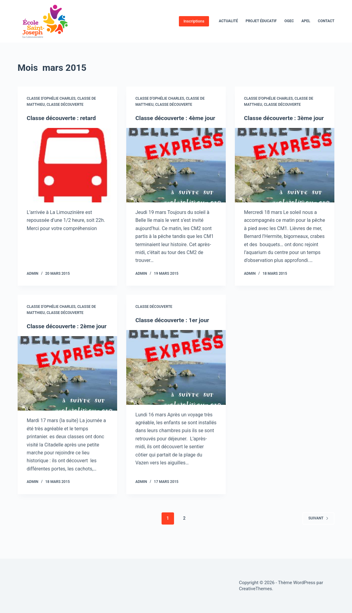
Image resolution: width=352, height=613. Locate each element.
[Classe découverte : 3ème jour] (284, 173)
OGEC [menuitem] (289, 21)
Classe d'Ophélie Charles (51, 98)
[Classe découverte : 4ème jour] (176, 173)
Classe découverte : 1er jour (173, 328)
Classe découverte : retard (63, 118)
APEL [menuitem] (305, 21)
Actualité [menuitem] (228, 21)
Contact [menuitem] (326, 21)
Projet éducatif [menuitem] (261, 21)
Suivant (318, 534)
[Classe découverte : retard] (67, 165)
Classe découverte (65, 104)
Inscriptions (193, 21)
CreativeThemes (255, 588)
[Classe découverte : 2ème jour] (67, 389)
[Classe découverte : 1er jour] (176, 375)
